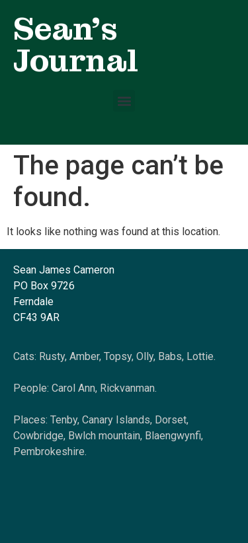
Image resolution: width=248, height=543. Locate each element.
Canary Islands (116, 420)
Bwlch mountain (104, 435)
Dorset (170, 420)
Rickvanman (127, 388)
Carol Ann (73, 388)
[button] (124, 101)
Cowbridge (38, 435)
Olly (144, 356)
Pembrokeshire (49, 451)
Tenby (63, 420)
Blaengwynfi (173, 435)
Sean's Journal (75, 45)
